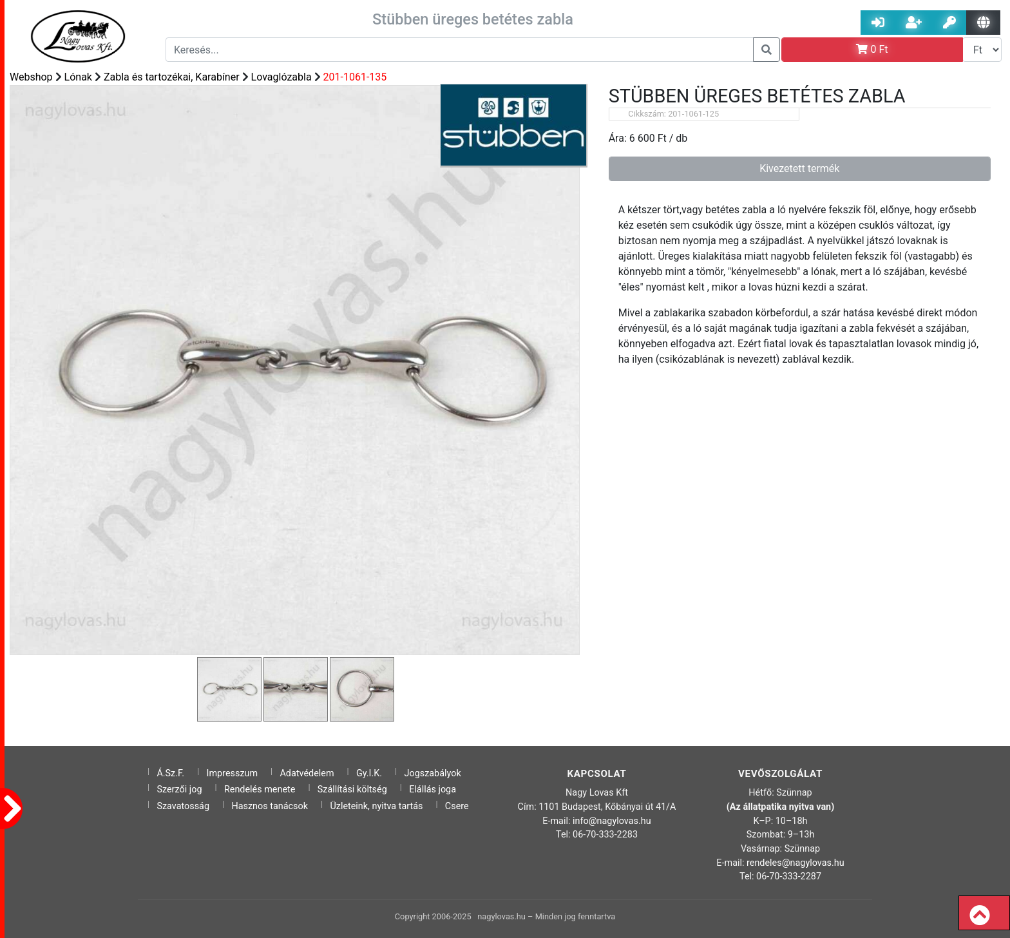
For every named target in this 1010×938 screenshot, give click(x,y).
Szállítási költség (352, 789)
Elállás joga (432, 789)
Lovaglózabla (281, 77)
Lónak (78, 77)
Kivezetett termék (799, 168)
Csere (457, 806)
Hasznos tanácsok (269, 806)
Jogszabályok (433, 773)
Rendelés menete (260, 789)
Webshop (31, 77)
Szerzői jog (179, 789)
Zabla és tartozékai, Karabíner (172, 77)
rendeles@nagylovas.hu (795, 862)
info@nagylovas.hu (612, 821)
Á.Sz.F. (170, 773)
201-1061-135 (355, 77)
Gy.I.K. (369, 773)
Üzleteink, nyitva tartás (376, 806)
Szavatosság (183, 806)
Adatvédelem (307, 773)
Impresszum (232, 773)
